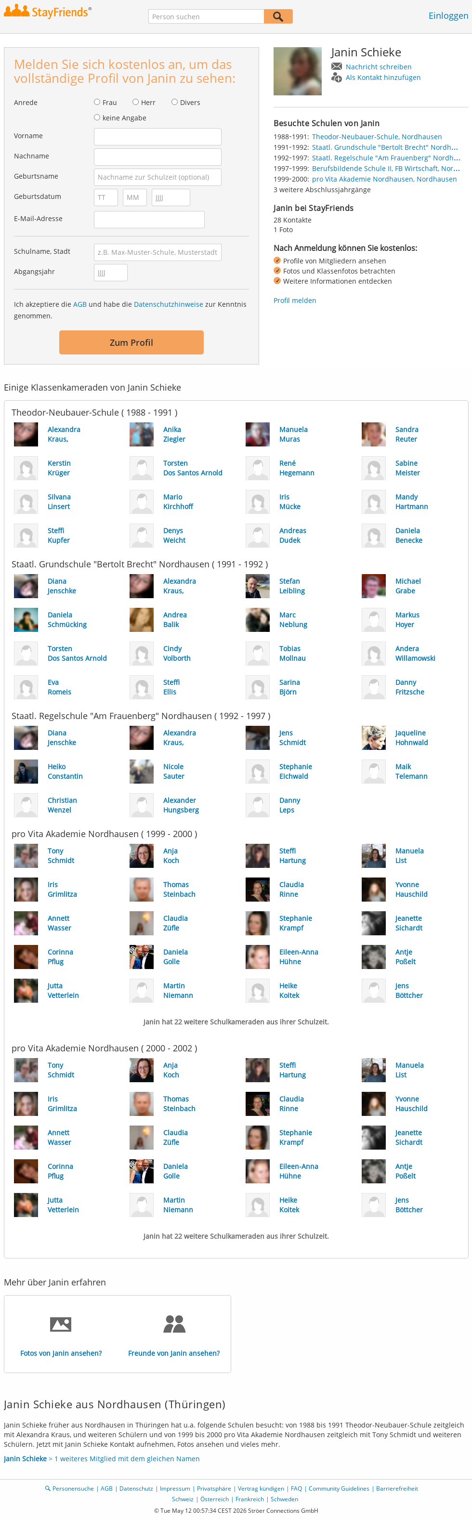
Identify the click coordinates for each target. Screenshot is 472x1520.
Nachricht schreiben (379, 66)
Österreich (214, 1499)
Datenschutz (136, 1488)
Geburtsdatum (37, 196)
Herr (148, 102)
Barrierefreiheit (397, 1488)
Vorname (28, 135)
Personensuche (73, 1488)
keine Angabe (124, 117)
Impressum (175, 1488)
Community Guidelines (339, 1488)
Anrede (26, 102)
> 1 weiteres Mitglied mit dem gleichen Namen (102, 1458)
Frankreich (250, 1499)
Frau (110, 102)
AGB (80, 304)
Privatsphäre (214, 1488)
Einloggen (449, 15)
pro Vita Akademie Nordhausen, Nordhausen (384, 178)
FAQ (296, 1488)
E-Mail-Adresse (38, 218)
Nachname (31, 155)
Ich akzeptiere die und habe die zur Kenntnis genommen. (130, 310)
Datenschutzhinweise (168, 304)
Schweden (284, 1499)
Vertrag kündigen (261, 1488)
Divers (190, 102)
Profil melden (295, 300)
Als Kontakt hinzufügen (383, 77)
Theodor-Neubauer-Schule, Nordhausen (377, 136)
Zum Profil (131, 342)
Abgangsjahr (34, 271)
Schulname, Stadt (42, 251)
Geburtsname (36, 176)
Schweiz (183, 1499)
